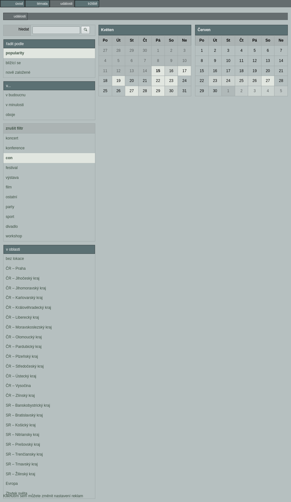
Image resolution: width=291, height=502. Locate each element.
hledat (23, 29)
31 (184, 91)
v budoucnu (15, 95)
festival (11, 168)
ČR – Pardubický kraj (24, 346)
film (9, 187)
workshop (14, 236)
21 (145, 80)
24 (184, 80)
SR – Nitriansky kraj (22, 434)
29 (132, 50)
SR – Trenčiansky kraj (24, 454)
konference (15, 148)
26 (118, 91)
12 (118, 71)
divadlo (12, 226)
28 (118, 50)
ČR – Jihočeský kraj (22, 278)
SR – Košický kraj (21, 425)
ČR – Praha (16, 268)
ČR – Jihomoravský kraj (26, 288)
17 (184, 71)
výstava (12, 177)
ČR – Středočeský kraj (25, 366)
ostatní (11, 197)
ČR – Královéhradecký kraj (28, 307)
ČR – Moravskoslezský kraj (29, 327)
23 (171, 80)
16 (171, 71)
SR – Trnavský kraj (22, 464)
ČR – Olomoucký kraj (24, 337)
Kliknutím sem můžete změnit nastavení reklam (43, 496)
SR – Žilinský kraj (20, 474)
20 (132, 80)
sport (10, 216)
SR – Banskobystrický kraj (28, 405)
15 (158, 71)
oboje (10, 114)
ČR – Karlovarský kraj (24, 297)
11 (105, 71)
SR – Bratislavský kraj (24, 415)
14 (145, 71)
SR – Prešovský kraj (23, 444)
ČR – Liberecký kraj (22, 317)
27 (105, 50)
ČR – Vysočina (18, 385)
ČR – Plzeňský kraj (22, 356)
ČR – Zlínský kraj (20, 395)
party (10, 207)
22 (158, 80)
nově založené (18, 72)
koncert (12, 138)
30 (145, 50)
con (9, 158)
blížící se (13, 63)
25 (105, 91)
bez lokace (15, 258)
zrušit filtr (14, 128)
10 (184, 60)
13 (132, 71)
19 (118, 80)
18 (105, 80)
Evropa (12, 483)
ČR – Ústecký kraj (21, 376)
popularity (15, 53)
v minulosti (15, 105)
